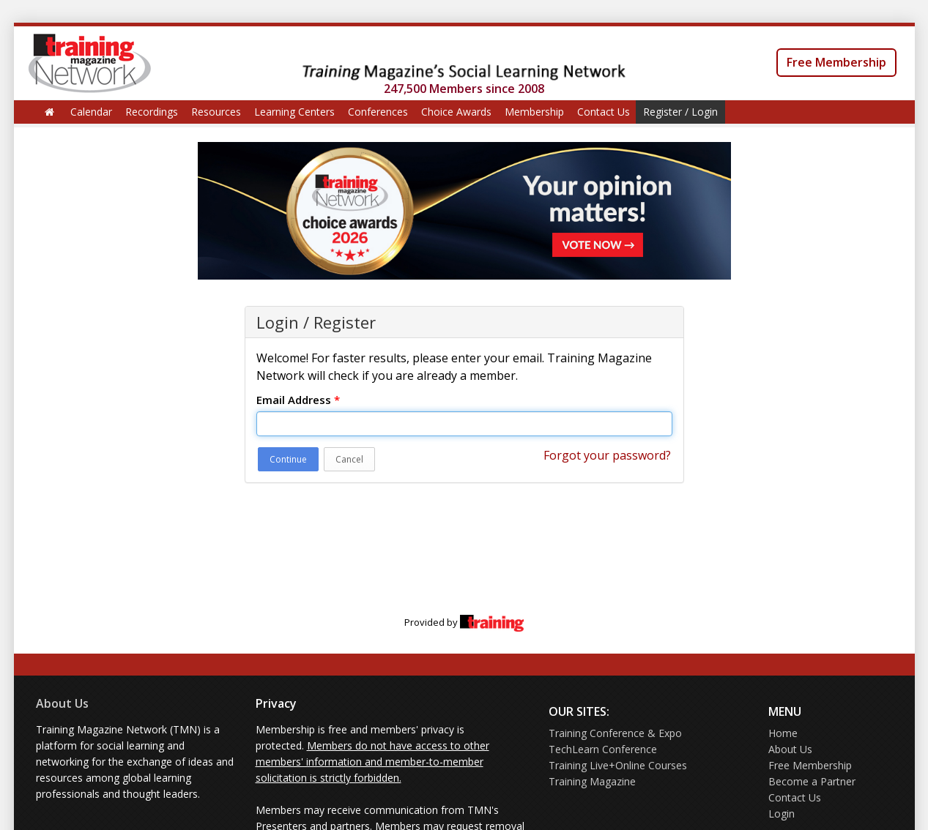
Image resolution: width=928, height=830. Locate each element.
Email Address (298, 399)
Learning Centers (294, 112)
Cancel (349, 459)
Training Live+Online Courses (618, 765)
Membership (534, 112)
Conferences (378, 112)
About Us (62, 703)
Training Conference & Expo (615, 733)
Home (783, 733)
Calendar (91, 112)
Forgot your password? (607, 455)
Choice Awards (456, 112)
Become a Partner (811, 781)
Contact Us (603, 112)
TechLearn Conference (603, 749)
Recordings (151, 112)
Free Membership (836, 62)
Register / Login (680, 112)
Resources (216, 112)
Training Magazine (592, 781)
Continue (288, 459)
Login (781, 813)
